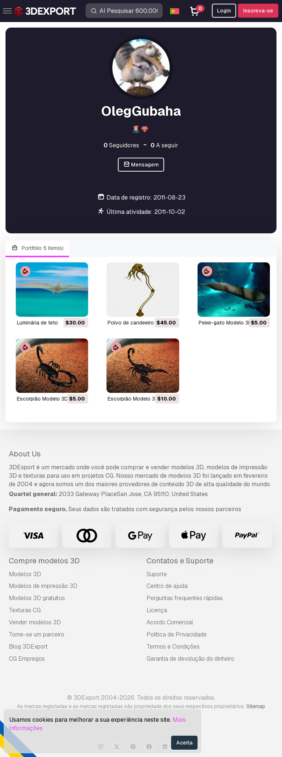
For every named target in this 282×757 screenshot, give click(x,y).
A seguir (164, 145)
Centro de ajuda (167, 586)
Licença (157, 610)
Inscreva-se (258, 10)
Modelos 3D (25, 574)
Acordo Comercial (170, 622)
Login (224, 10)
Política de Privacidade (177, 634)
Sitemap (255, 706)
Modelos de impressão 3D (43, 586)
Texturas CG (25, 610)
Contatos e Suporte (180, 561)
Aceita (184, 742)
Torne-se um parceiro (36, 634)
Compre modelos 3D (44, 561)
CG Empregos (27, 659)
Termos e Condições (173, 646)
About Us (25, 454)
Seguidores (121, 145)
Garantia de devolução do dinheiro (190, 659)
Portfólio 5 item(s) (37, 248)
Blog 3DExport (28, 646)
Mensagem (141, 164)
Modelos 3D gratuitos (37, 598)
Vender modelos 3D (35, 622)
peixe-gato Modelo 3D (225, 322)
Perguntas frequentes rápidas (185, 598)
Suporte (157, 574)
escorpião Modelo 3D (42, 398)
